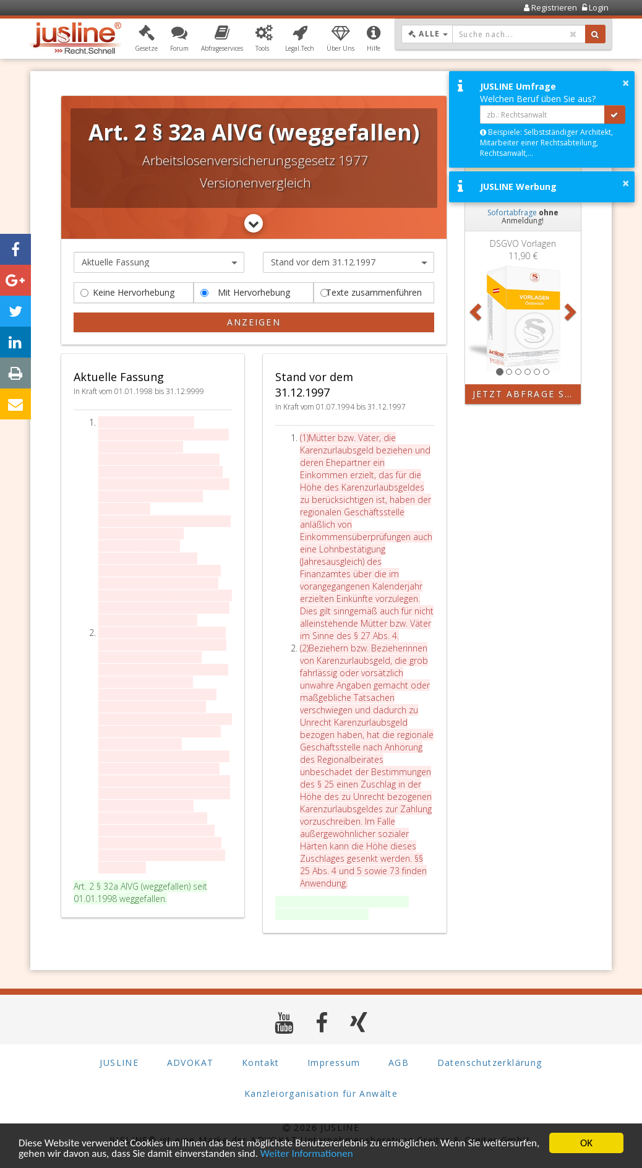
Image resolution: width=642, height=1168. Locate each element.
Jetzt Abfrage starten (527, 394)
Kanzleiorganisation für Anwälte (321, 1093)
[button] (146, 39)
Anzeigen (254, 322)
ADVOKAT (190, 1062)
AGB (398, 1062)
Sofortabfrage (512, 212)
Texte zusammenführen (371, 292)
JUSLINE (119, 1062)
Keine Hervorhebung (127, 292)
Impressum (334, 1062)
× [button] (625, 83)
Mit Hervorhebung (245, 292)
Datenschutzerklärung (489, 1062)
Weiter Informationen (306, 1154)
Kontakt (261, 1062)
